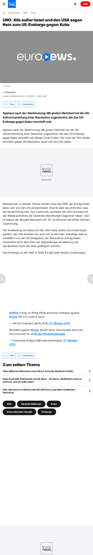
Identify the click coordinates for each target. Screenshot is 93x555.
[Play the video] (46, 57)
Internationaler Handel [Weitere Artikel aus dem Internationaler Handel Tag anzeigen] (19, 411)
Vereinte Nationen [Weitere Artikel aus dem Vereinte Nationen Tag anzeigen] (31, 403)
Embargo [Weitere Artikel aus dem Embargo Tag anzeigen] (47, 411)
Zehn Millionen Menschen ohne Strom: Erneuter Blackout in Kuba (38, 371)
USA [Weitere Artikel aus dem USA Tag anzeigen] (9, 403)
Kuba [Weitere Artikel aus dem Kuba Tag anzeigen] (54, 403)
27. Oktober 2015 (59, 323)
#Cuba (13, 316)
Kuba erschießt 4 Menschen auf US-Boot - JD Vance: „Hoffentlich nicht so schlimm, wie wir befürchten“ (42, 380)
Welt (25, 13)
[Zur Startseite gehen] (12, 4)
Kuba (33, 13)
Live (85, 3)
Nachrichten (14, 13)
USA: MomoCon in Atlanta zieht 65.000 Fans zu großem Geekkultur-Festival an (39, 391)
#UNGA (14, 312)
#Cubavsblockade (54, 334)
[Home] (4, 13)
